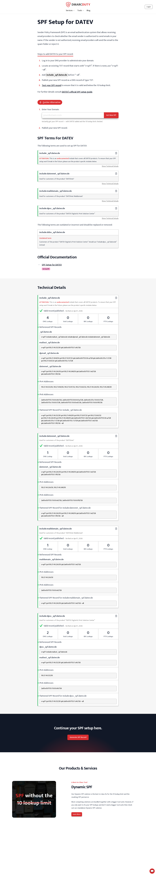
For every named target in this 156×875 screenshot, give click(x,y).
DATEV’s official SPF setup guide (77, 92)
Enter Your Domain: (50, 109)
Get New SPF (111, 115)
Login (149, 6)
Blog (88, 10)
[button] (152, 871)
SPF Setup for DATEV (52, 265)
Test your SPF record (51, 85)
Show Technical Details (110, 166)
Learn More (77, 814)
